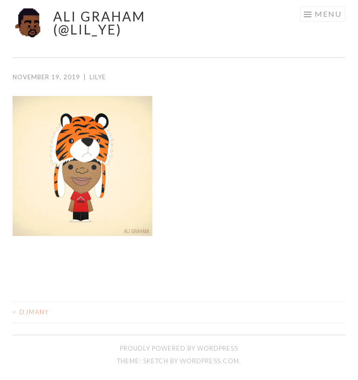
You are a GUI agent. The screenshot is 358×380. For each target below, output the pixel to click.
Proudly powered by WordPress (179, 348)
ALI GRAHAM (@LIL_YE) (99, 22)
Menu (328, 13)
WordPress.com (209, 361)
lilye (98, 77)
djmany (31, 312)
